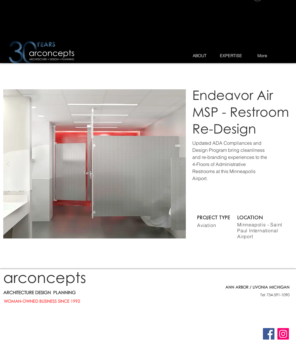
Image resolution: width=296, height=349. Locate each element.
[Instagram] (283, 334)
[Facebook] (268, 334)
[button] (199, 55)
